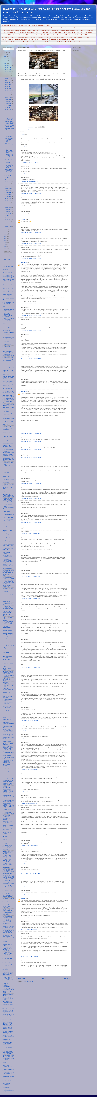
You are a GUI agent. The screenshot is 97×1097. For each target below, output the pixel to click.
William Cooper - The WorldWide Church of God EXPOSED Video (8, 1036)
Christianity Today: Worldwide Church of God (8, 434)
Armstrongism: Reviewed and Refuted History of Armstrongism (8, 371)
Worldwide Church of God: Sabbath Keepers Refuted (8, 1076)
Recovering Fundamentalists (6, 787)
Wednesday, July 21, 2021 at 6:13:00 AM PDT (31, 232)
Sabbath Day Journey (7, 843)
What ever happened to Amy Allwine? (8, 1006)
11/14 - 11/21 (8, 76)
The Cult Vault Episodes (8, 893)
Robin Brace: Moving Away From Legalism (8, 829)
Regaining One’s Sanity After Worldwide (8, 810)
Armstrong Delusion (7, 342)
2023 (5, 60)
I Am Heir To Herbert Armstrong (7, 669)
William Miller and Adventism (6, 1040)
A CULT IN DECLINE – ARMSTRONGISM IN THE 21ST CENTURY (8, 302)
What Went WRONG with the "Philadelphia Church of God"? (8, 1011)
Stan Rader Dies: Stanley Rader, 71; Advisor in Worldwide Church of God (8, 870)
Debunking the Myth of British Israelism (9, 111)
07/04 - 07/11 (8, 177)
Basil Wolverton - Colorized (8, 386)
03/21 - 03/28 (8, 205)
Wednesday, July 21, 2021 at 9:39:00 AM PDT (31, 330)
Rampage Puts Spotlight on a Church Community (8, 784)
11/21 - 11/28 (8, 75)
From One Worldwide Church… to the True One (8, 578)
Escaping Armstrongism (8, 533)
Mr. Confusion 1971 (22, 37)
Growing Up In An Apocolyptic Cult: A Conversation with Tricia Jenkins (8, 608)
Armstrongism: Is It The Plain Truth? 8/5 (40, 34)
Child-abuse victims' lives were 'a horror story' (8, 431)
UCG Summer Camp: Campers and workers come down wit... (9, 130)
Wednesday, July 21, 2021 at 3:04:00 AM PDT (31, 193)
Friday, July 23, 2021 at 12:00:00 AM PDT (30, 720)
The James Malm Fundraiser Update (9, 114)
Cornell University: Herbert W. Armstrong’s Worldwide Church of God (8, 467)
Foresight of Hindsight (7, 568)
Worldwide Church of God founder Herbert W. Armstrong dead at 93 (8, 1065)
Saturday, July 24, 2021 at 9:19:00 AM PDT (30, 873)
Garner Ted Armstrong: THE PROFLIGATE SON (8, 596)
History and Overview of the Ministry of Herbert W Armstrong (8, 643)
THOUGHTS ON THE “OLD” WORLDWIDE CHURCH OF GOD (7, 960)
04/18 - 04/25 (8, 198)
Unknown (23, 898)
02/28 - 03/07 (8, 211)
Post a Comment (23, 972)
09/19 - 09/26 (8, 92)
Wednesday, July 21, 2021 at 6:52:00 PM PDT (31, 473)
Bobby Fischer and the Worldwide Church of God (8, 396)
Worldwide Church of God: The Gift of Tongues (8, 1078)
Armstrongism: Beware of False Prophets (8, 368)
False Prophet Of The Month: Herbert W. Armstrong (7, 552)
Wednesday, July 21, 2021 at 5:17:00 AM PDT (31, 215)
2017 (5, 234)
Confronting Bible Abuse (8, 462)
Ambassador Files (6, 330)
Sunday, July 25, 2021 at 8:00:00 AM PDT (30, 956)
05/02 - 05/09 (8, 194)
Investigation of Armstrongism (6, 683)
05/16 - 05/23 (8, 190)
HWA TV (4, 666)
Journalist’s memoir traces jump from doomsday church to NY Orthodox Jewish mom (8, 695)
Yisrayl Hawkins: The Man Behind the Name (8, 1087)
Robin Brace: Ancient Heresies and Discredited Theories (8, 825)
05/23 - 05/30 (8, 188)
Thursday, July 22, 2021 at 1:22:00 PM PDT (30, 565)
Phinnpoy (23, 219)
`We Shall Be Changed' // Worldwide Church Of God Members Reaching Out (8, 276)
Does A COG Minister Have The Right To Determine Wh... (9, 118)
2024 (5, 58)
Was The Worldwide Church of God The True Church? (8, 998)
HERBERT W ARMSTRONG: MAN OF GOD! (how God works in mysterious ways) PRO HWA (8, 622)
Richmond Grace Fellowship (6, 819)
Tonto (22, 134)
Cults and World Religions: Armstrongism (8, 480)
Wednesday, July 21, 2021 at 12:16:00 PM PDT (31, 358)
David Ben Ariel (6, 482)
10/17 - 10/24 (8, 84)
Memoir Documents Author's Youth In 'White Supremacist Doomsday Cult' (8, 731)
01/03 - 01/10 (8, 226)
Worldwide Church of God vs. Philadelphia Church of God (67, 41)
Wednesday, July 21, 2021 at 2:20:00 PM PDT (31, 449)
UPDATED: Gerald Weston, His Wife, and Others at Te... (9, 122)
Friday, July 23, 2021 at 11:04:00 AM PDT (30, 835)
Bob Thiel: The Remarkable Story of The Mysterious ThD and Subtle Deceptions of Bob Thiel (55, 30)
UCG (33, 129)
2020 (5, 229)
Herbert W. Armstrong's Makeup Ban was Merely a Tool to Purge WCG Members (8, 635)
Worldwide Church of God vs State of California (8, 1073)
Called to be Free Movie (8, 420)
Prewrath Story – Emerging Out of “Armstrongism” (8, 776)
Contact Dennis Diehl (24, 25)
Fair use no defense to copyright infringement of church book (8, 548)
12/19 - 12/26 (8, 67)
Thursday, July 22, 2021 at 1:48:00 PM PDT (30, 598)
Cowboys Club (28, 129)
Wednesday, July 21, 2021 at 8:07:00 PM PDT (31, 522)
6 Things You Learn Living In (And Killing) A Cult (8, 289)
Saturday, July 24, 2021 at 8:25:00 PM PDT (30, 917)
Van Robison (88, 32)
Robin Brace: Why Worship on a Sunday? (8, 836)
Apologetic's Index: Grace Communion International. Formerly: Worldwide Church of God (8, 339)
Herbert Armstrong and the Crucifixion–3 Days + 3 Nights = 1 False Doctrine (8, 265)
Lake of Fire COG (6, 709)
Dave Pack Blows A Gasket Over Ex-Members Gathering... (9, 140)
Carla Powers (5, 424)
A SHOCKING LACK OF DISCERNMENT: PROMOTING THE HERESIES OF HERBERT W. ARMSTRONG (8, 314)
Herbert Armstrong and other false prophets (7, 612)
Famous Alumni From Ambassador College (7, 556)
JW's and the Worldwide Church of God (8, 703)
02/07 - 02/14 (8, 217)
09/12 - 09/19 (8, 94)
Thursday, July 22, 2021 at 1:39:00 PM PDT (30, 576)
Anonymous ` (24, 262)
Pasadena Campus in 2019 (8, 44)
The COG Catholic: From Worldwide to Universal (8, 891)
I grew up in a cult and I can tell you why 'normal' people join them (8, 672)
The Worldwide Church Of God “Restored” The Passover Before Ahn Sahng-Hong (8, 932)
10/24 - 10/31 (8, 82)
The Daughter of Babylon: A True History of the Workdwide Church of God (70, 34)
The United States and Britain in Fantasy (7, 273)
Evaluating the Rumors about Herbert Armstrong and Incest (64, 27)
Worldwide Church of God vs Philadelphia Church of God (8, 1069)
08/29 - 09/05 (8, 97)
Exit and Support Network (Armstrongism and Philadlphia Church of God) (8, 539)
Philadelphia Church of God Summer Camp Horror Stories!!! (8, 773)
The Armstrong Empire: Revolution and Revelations (8, 883)
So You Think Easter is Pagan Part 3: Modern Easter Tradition (7, 864)
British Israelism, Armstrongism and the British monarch (7, 410)
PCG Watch (5, 767)
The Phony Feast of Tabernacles (7, 907)
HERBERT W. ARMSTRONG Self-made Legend (8, 627)
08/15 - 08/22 (8, 101)
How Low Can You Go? (8, 659)
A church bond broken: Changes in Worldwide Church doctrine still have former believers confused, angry (8, 297)
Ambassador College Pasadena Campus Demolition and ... (31, 44)
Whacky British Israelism (8, 1004)
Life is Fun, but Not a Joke (8, 717)
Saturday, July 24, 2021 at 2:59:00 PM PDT (30, 894)
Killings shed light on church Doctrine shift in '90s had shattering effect (8, 706)
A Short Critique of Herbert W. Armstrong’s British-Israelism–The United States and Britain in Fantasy (8, 321)
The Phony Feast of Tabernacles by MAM (7, 910)
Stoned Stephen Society (8, 873)
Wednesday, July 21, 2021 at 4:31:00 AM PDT (31, 206)
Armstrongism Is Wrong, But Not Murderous (8, 359)
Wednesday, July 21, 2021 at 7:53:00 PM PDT (31, 498)
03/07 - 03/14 (8, 209)
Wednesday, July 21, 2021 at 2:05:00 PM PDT (31, 433)
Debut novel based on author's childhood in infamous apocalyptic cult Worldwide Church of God (8, 495)
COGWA (23, 129)
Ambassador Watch (7, 334)
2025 (5, 56)
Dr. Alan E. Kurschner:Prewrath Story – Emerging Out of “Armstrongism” (8, 508)
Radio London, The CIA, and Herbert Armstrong (8, 781)
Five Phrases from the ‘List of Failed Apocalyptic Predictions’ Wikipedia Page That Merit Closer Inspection (8, 560)
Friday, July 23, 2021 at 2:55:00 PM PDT (29, 845)
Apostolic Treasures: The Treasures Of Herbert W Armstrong (16, 30)
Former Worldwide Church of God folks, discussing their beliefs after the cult (8, 571)
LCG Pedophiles (44, 39)
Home (56, 44)
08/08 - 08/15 (8, 103)
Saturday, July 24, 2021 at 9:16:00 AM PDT (30, 862)
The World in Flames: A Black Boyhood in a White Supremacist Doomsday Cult (8, 926)
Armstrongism (6, 349)
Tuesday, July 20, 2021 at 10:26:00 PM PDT (30, 162)
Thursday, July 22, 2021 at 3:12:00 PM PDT (30, 667)
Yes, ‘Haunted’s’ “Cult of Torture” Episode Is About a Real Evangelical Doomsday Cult (8, 1082)
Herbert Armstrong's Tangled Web (21, 34)
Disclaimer (50, 44)
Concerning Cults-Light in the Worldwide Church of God (8, 455)
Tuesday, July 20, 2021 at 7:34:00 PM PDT (30, 146)
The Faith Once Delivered (8, 898)
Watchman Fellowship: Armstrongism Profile (7, 1002)
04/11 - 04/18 (8, 200)
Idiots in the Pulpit (6, 34)
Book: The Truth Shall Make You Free (39, 37)
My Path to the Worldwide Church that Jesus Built (8, 753)
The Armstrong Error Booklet (9, 37)
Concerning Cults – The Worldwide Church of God (8, 452)
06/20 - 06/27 (8, 181)
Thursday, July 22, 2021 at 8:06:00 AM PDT (30, 533)
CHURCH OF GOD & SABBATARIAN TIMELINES (7, 438)
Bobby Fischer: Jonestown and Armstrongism (8, 405)
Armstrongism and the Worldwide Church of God (8, 355)
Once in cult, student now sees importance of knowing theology (8, 761)
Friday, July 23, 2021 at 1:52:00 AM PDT (29, 730)
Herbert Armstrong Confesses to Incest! (11, 41)
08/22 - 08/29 (8, 99)
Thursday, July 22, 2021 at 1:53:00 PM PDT (30, 611)
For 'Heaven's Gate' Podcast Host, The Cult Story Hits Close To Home (8, 565)
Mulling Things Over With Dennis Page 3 (73, 32)
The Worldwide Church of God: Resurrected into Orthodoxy (8, 944)
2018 (5, 233)
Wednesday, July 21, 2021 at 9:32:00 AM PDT (31, 315)
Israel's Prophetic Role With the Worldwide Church (8, 689)
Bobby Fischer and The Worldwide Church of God (8, 399)
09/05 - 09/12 (8, 95)
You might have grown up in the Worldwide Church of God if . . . (8, 1090)
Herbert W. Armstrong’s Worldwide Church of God (8, 639)
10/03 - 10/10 (8, 88)
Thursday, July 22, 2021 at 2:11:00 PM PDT (30, 635)
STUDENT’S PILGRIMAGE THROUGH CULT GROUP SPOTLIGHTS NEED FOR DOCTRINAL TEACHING (8, 877)
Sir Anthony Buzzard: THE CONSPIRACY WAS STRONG (8, 852)
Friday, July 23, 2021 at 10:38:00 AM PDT (30, 803)
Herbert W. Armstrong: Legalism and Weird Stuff (8, 631)
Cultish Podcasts (6, 478)
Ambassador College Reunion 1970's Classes (8, 328)
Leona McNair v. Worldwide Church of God (8, 715)
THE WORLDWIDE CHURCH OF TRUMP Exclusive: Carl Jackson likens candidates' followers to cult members (8, 955)
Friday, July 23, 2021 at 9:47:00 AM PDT (29, 791)
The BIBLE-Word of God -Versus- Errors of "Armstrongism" (8, 888)
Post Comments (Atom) (29, 981)
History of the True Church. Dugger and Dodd (8, 646)
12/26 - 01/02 (8, 65)
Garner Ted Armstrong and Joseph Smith (8, 591)
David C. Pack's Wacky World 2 (9, 32)
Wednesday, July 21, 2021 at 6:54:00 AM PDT (31, 258)
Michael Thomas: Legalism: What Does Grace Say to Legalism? (8, 738)
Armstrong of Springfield (8, 348)
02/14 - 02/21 (8, 215)
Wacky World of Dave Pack (86, 30)
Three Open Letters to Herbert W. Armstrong (7, 963)
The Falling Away (6, 900)
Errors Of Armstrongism (8, 525)
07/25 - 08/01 (8, 107)
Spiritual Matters (6, 867)
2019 (5, 231)
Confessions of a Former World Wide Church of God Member (8, 459)
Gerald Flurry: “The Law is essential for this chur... (9, 161)
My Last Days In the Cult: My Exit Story (8, 744)
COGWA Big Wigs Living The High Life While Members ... (9, 156)
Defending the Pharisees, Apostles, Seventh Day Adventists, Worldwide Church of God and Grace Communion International (8, 501)
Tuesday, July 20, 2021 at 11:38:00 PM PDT (30, 173)
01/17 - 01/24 (8, 222)
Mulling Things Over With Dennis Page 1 (29, 32)
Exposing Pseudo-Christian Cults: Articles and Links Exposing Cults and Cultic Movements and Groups (8, 543)
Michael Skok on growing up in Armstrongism (8, 735)
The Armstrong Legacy (7, 885)
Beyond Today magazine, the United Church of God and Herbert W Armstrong (8, 392)
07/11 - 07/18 (8, 175)
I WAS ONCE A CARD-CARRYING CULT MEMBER (7, 679)
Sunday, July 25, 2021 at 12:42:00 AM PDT (30, 929)
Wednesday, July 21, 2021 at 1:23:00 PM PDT (31, 375)
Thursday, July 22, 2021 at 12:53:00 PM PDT (30, 551)
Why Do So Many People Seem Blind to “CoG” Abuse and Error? (8, 1032)
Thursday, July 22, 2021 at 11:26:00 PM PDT (30, 702)
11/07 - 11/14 (8, 78)
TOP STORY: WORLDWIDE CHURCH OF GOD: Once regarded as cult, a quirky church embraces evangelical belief (8, 972)
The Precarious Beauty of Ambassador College (8, 917)
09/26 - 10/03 (8, 90)
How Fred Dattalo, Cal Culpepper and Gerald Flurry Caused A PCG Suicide (20, 39)
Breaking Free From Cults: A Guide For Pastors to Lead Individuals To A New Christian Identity (8, 257)
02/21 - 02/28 (8, 213)
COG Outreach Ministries (8, 449)
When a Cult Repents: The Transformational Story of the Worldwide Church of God (8, 1016)
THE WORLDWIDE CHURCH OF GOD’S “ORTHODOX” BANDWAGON (7, 949)
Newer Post (21, 978)
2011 (5, 246)
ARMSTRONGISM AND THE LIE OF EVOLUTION (8, 352)
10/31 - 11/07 (8, 80)
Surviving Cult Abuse (7, 880)
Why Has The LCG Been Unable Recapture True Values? (9, 151)
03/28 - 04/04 (8, 203)
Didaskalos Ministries (7, 504)
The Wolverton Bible (7, 923)
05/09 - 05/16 (8, 192)
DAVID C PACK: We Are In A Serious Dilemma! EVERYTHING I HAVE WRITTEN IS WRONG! (24, 27)
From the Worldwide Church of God (7, 586)
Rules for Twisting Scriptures (6, 841)
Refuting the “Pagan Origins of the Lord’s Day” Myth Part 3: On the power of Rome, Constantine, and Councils (8, 805)
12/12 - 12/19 (8, 69)
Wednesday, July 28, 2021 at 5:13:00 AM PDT (31, 970)
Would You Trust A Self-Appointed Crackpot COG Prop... (9, 171)
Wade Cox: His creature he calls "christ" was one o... (9, 145)
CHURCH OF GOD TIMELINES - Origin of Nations (7, 446)
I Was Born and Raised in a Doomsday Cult (8, 676)
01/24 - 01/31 (8, 221)
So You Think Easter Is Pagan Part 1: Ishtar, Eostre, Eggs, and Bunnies (8, 856)
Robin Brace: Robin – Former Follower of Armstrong (7, 832)
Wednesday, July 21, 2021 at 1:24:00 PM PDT (31, 387)
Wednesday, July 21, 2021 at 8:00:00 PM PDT (31, 509)
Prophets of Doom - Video (8, 778)
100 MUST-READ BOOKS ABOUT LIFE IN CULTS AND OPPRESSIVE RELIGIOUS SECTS (8, 281)
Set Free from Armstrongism (6, 270)
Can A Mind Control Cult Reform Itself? (8, 422)
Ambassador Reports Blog (8, 332)
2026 (5, 54)
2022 (5, 61)
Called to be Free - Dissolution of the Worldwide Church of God (8, 417)
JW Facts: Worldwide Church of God (7, 700)
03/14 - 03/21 (8, 207)
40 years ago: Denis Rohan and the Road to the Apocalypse (8, 286)
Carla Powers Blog (7, 426)
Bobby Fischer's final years (8, 407)
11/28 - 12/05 (8, 73)
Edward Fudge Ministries (8, 517)
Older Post (67, 978)
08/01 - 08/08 (8, 105)
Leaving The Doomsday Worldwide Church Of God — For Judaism (8, 712)
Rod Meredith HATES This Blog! (74, 37)
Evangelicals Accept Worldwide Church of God (8, 535)
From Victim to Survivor (8, 588)
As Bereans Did (6, 374)
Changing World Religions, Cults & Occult (8, 429)
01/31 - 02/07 (8, 219)
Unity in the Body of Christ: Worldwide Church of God (8, 989)
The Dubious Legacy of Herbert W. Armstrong (8, 896)
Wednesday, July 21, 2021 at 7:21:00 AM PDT (31, 303)
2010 (5, 248)
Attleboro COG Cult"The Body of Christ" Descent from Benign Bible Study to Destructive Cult (8, 383)
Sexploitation (5, 849)
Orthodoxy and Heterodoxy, (8, 267)
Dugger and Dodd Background (6, 512)
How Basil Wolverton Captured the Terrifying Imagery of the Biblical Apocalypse (7, 655)
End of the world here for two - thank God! (8, 520)
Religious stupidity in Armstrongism (7, 816)
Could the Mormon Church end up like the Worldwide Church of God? (8, 471)
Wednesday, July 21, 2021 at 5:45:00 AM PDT (31, 223)
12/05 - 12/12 (8, 71)
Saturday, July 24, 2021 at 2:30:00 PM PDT (30, 885)
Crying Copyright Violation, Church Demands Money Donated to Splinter (8, 475)
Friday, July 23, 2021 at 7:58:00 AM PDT (29, 769)
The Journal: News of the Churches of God (8, 902)
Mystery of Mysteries (7, 755)
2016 (5, 236)
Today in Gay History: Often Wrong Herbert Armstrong (7, 967)
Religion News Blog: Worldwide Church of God (8, 813)
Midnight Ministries (7, 741)
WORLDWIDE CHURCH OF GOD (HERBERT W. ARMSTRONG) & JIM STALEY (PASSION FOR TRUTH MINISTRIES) (8, 1045)
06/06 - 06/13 (8, 184)
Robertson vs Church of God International (8, 822)
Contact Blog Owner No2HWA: (9, 25)
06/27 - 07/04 (8, 179)
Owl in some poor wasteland (6, 765)
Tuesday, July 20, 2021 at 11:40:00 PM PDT (30, 181)
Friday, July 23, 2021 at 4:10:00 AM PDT (29, 738)
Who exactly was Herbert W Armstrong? (41, 25)
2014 (5, 240)
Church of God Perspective (8, 443)
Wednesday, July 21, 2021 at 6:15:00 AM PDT (31, 243)
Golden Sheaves (6, 601)
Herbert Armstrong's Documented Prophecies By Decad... (37, 41)
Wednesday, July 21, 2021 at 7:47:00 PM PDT (31, 483)
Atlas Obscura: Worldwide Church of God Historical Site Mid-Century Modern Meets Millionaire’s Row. (8, 378)
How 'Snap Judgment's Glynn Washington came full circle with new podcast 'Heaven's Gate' (8, 650)
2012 (5, 244)
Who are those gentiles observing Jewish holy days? (7, 1028)
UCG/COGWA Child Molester (57, 37)
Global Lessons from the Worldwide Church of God (8, 261)
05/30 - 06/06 (8, 186)
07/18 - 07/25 (8, 109)
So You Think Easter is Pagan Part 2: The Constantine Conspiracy (8, 860)
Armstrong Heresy (6, 346)
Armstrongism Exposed (8, 357)
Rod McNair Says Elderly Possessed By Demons (62, 39)
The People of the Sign (7, 904)
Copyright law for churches (8, 464)
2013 (5, 242)
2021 (5, 63)
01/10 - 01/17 (8, 224)
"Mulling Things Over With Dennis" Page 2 (51, 32)
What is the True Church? (8, 1008)
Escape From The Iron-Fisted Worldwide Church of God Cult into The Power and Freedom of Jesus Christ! (8, 529)
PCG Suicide (87, 37)
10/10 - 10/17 (8, 86)
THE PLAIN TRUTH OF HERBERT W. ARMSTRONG (8, 913)
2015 (5, 238)
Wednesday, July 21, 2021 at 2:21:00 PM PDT (31, 457)
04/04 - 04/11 (8, 202)
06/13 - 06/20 (8, 183)
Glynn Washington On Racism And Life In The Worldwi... (9, 166)
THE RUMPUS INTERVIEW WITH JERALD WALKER (7, 920)
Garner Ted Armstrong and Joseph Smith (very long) (8, 593)
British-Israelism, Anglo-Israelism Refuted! (8, 413)
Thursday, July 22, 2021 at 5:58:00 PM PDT (30, 688)
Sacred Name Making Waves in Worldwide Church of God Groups (7, 846)
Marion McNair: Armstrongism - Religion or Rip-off (8, 723)
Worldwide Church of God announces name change (8, 1056)
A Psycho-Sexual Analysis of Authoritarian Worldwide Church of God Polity (8, 309)
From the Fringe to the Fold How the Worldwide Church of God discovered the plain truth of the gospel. (8, 582)
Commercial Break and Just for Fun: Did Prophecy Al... (9, 135)
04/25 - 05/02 (8, 196)
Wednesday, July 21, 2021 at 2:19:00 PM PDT (31, 441)
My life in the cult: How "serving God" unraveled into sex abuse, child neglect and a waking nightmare (8, 748)
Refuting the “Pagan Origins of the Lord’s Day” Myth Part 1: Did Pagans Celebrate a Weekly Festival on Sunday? (8, 791)
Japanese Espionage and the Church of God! (8, 692)
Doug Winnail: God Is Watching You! (9, 126)
